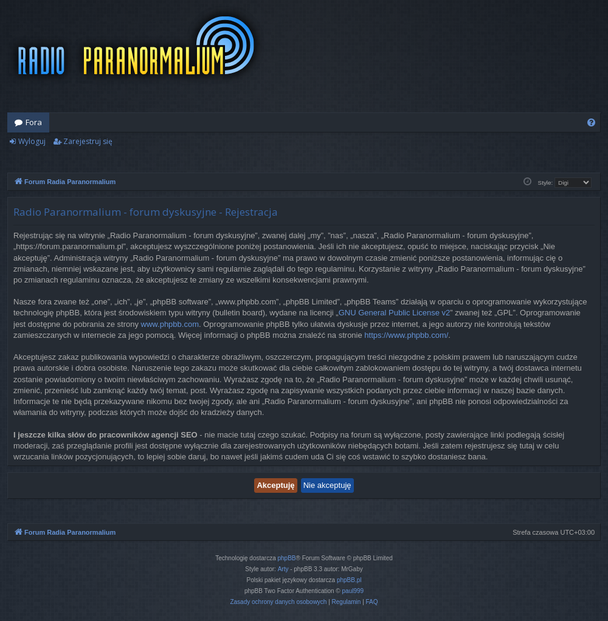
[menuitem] (591, 122)
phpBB (287, 558)
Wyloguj (32, 141)
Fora (34, 122)
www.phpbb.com (170, 324)
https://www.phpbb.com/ (406, 335)
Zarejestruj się (87, 141)
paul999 (353, 591)
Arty (283, 569)
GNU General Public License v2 (395, 312)
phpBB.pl (349, 580)
